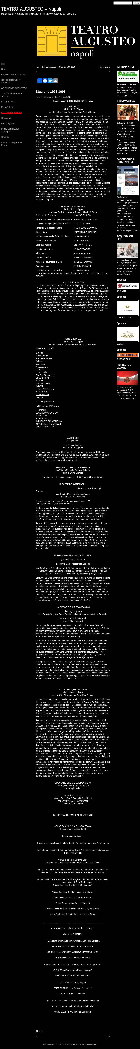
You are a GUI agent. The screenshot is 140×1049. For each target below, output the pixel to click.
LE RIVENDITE (8, 101)
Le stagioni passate (11, 112)
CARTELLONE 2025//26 (13, 74)
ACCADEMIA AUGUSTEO (14, 88)
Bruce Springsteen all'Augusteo (10, 130)
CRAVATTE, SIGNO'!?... (48, 406)
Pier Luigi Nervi (8, 123)
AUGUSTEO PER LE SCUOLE (11, 95)
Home (4, 69)
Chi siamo (6, 118)
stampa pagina (104, 67)
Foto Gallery (7, 107)
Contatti (5, 137)
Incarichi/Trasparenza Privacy (11, 143)
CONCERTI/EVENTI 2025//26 (11, 81)
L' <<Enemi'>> (42, 394)
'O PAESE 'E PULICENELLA (49, 421)
